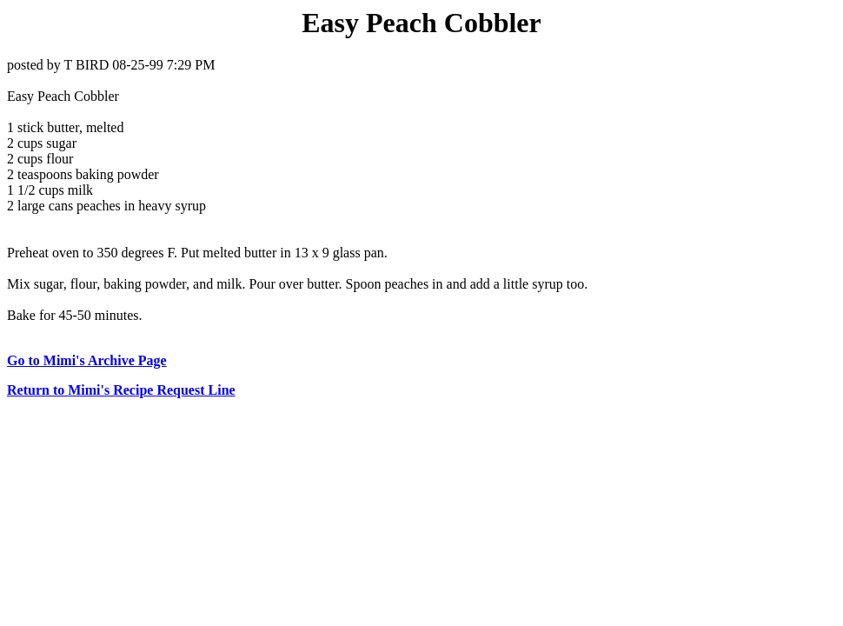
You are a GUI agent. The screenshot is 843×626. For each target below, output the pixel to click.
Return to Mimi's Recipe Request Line (121, 390)
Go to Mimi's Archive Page (87, 360)
